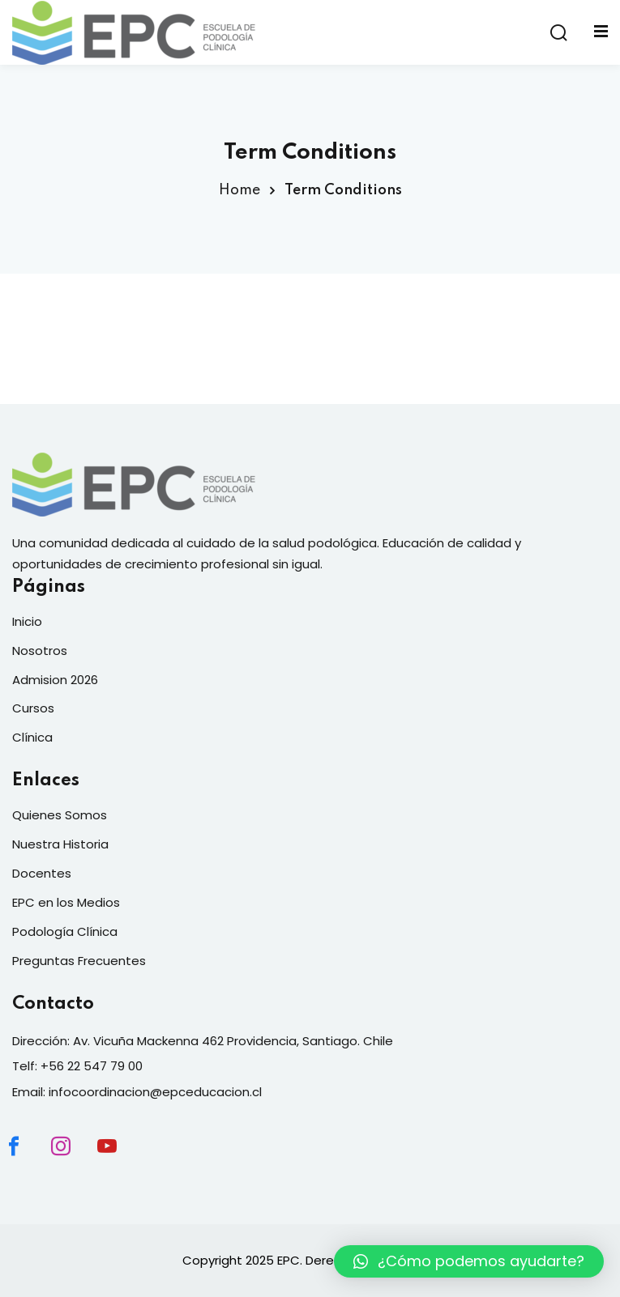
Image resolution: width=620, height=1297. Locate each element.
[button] (469, 1261)
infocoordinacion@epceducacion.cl (155, 1091)
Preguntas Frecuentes (79, 960)
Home (239, 190)
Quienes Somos (59, 814)
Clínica (32, 737)
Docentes (41, 873)
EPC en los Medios (66, 902)
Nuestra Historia (60, 844)
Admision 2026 (55, 679)
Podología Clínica (65, 931)
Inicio (27, 621)
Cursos (33, 708)
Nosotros (39, 650)
